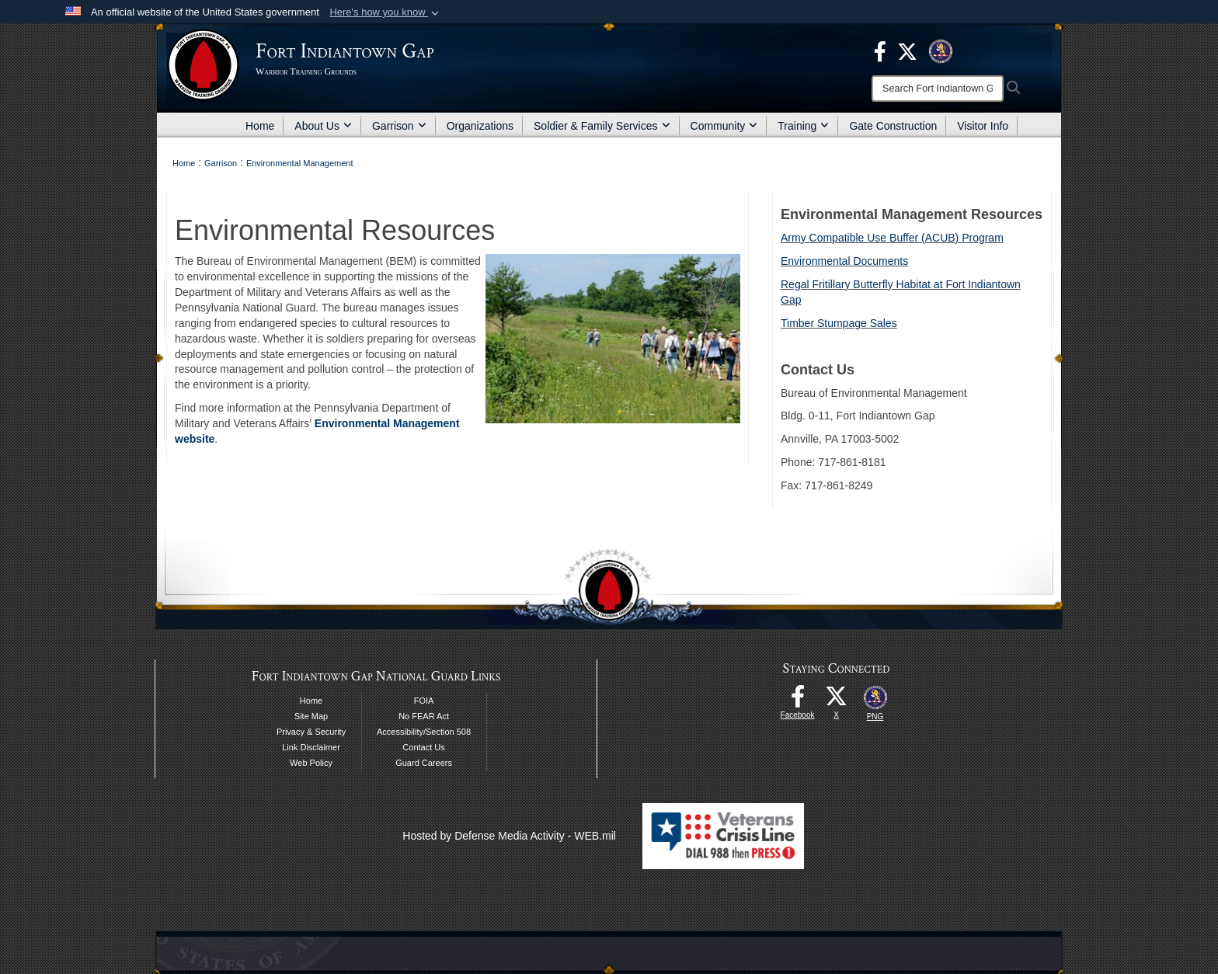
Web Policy (311, 762)
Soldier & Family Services (602, 126)
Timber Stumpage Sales (839, 323)
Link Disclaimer (311, 747)
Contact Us (423, 747)
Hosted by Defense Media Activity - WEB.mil (509, 836)
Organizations (480, 126)
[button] (385, 12)
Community (724, 126)
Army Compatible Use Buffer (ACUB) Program (892, 237)
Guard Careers (423, 762)
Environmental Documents (844, 261)
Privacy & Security (311, 731)
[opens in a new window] (880, 50)
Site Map (311, 716)
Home (259, 126)
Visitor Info (982, 126)
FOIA (424, 700)
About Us (323, 126)
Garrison (399, 126)
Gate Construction (893, 126)
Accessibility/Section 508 (424, 731)
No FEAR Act (423, 716)
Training (803, 126)
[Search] (938, 88)
